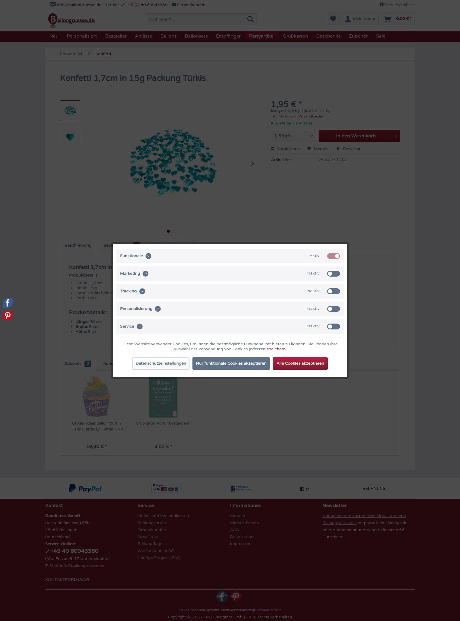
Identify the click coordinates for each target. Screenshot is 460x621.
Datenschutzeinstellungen (161, 363)
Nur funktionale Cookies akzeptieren (231, 363)
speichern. (277, 348)
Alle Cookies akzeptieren (300, 363)
